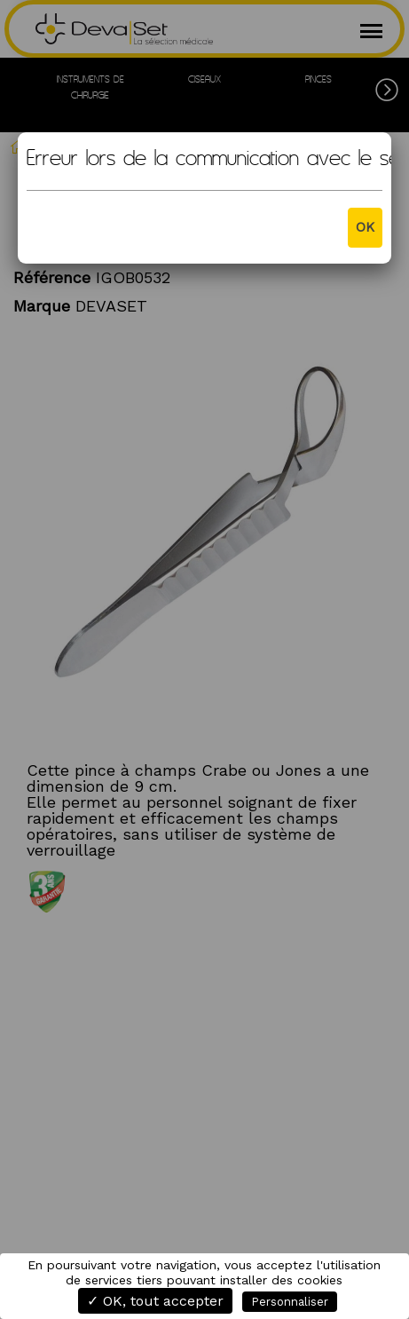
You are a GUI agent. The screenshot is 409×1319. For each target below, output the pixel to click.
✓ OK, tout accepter (155, 1300)
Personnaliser (289, 1301)
